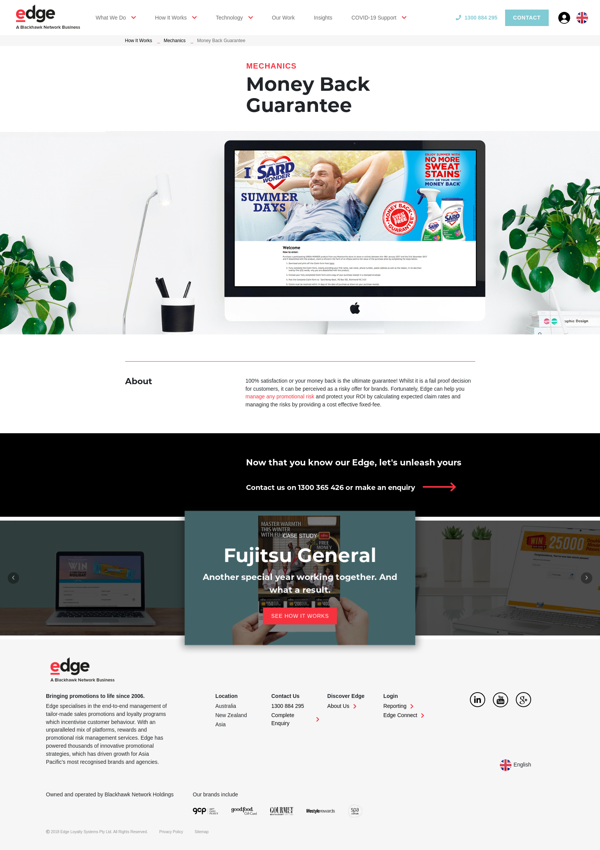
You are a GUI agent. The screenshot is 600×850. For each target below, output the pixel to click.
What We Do (111, 18)
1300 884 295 (476, 18)
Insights (323, 18)
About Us (342, 706)
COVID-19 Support (373, 18)
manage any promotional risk (279, 396)
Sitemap (202, 832)
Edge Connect (404, 715)
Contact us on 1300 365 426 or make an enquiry (330, 487)
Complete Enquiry (295, 719)
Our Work (283, 18)
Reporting (398, 706)
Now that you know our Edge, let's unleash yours (353, 462)
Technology (229, 18)
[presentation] (13, 578)
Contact (527, 18)
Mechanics (175, 40)
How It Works (171, 18)
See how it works (289, 609)
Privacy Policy (171, 832)
